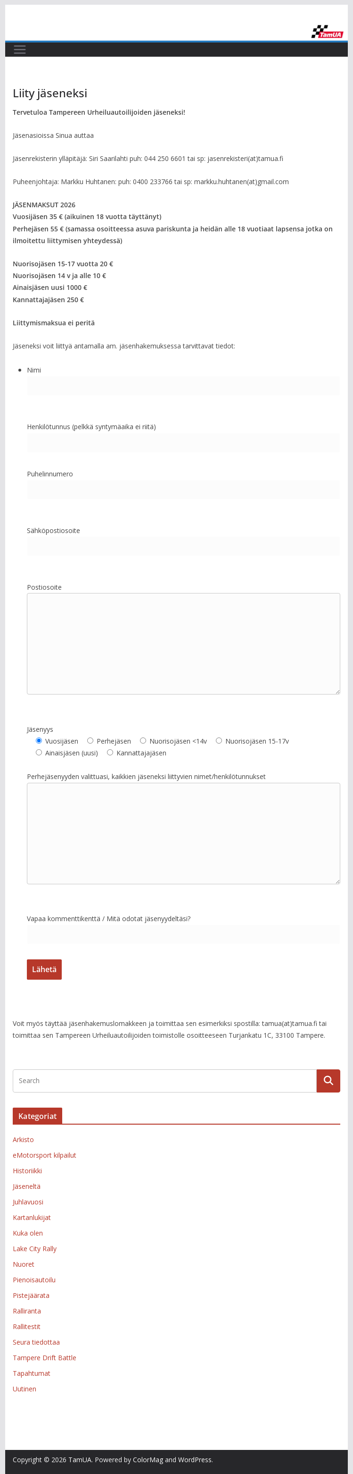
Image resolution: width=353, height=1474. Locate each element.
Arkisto (23, 1139)
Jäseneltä (27, 1186)
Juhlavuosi (28, 1201)
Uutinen (24, 1388)
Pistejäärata (31, 1295)
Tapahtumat (31, 1373)
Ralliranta (27, 1310)
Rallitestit (27, 1326)
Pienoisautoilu (34, 1279)
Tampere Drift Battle (44, 1357)
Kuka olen (28, 1232)
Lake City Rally (35, 1248)
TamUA (79, 1459)
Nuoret (23, 1264)
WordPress (195, 1459)
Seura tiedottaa (36, 1342)
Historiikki (27, 1170)
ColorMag (148, 1459)
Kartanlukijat (32, 1217)
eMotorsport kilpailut (44, 1155)
